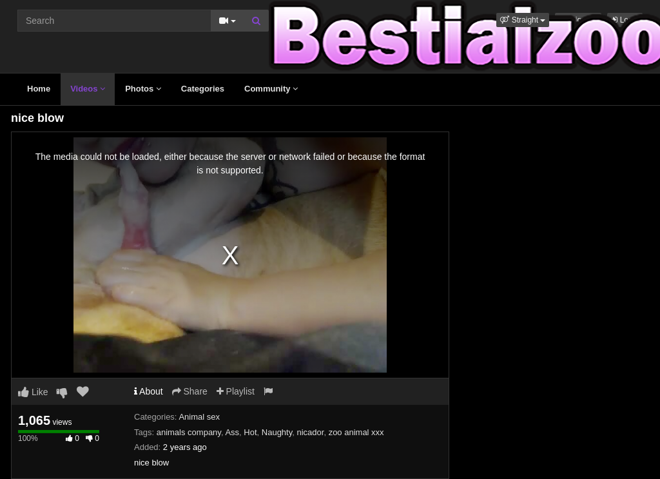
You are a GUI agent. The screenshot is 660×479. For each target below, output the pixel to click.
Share (190, 391)
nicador (310, 432)
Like (33, 392)
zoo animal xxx (356, 432)
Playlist (236, 391)
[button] (522, 20)
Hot (250, 432)
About (148, 391)
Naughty (277, 432)
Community (271, 88)
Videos (87, 88)
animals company (189, 432)
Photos (143, 88)
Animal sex (199, 417)
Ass (232, 432)
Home (38, 88)
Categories (202, 88)
